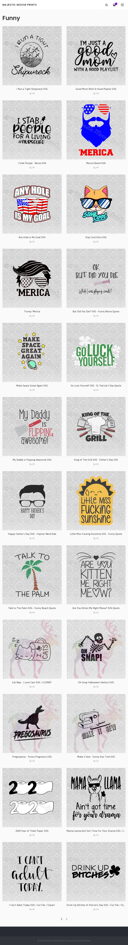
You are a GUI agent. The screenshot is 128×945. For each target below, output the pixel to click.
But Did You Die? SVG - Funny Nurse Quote (96, 311)
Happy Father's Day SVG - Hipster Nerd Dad (32, 534)
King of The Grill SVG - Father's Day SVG (96, 459)
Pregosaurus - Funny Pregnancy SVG (32, 756)
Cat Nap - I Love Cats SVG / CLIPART (32, 682)
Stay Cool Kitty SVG (96, 237)
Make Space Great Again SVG (32, 385)
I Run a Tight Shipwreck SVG (32, 89)
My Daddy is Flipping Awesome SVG (32, 459)
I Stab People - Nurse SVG (32, 163)
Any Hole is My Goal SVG (32, 237)
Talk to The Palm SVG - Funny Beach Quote (32, 608)
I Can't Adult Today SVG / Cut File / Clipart (32, 905)
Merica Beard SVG (96, 163)
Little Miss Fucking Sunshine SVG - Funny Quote (96, 534)
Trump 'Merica (32, 311)
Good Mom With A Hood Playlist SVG (96, 89)
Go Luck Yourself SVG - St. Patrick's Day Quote (96, 385)
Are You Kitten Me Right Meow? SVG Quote (96, 608)
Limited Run (84, 940)
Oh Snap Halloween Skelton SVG (96, 682)
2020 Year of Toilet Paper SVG (31, 830)
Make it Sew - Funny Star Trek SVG (96, 756)
